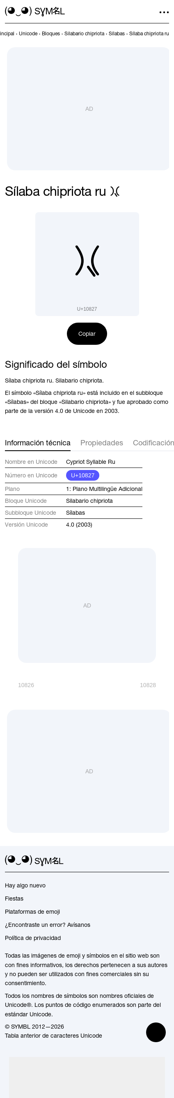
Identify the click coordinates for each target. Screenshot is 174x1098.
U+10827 (82, 475)
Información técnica (38, 442)
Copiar (87, 333)
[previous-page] (28, 33)
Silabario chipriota (89, 500)
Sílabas (75, 512)
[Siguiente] (154, 685)
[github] (149, 861)
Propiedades (101, 442)
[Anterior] (19, 685)
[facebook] (164, 861)
